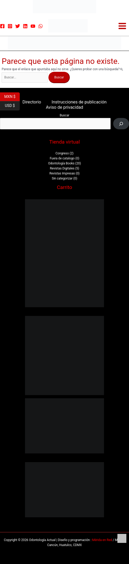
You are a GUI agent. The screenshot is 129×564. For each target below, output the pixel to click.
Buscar (65, 115)
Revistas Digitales (62, 168)
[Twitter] (17, 26)
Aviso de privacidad (64, 107)
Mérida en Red (102, 540)
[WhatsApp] (40, 26)
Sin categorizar (62, 178)
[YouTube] (33, 26)
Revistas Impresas (62, 173)
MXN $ (12, 96)
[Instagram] (10, 26)
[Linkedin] (25, 26)
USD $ (12, 105)
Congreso (62, 153)
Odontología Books (61, 163)
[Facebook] (2, 26)
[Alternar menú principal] (122, 26)
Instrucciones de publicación (79, 102)
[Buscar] (121, 124)
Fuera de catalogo (62, 158)
